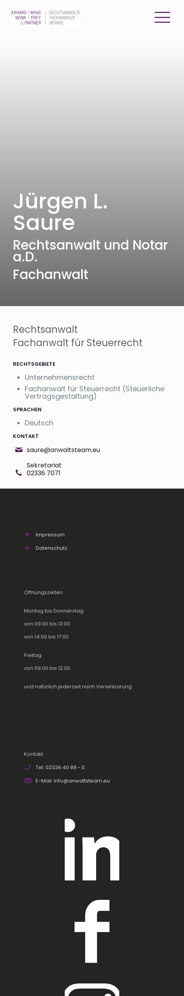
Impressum (50, 534)
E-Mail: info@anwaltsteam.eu (73, 780)
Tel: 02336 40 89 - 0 (60, 767)
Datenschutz (51, 548)
